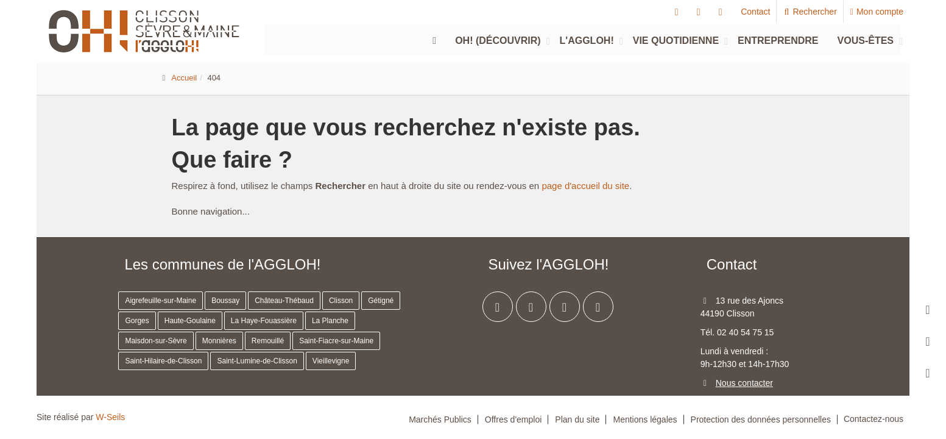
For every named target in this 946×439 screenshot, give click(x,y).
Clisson (341, 300)
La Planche (330, 320)
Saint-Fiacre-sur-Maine (336, 341)
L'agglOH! (587, 40)
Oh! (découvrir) (497, 40)
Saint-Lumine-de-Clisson (257, 361)
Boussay (225, 300)
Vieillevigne (331, 361)
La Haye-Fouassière (264, 320)
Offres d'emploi (513, 419)
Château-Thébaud (284, 300)
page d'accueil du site (585, 185)
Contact (755, 11)
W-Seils (110, 417)
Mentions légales (645, 419)
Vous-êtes (866, 40)
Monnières (219, 341)
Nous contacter (744, 383)
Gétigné (381, 300)
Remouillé (268, 341)
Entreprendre (778, 40)
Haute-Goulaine (190, 320)
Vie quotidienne (676, 40)
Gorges (137, 320)
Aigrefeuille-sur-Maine (160, 300)
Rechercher (809, 11)
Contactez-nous (873, 419)
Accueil (184, 77)
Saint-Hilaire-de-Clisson (163, 361)
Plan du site (577, 419)
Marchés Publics (440, 419)
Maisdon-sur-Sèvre (155, 341)
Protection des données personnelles (761, 419)
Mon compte (876, 11)
